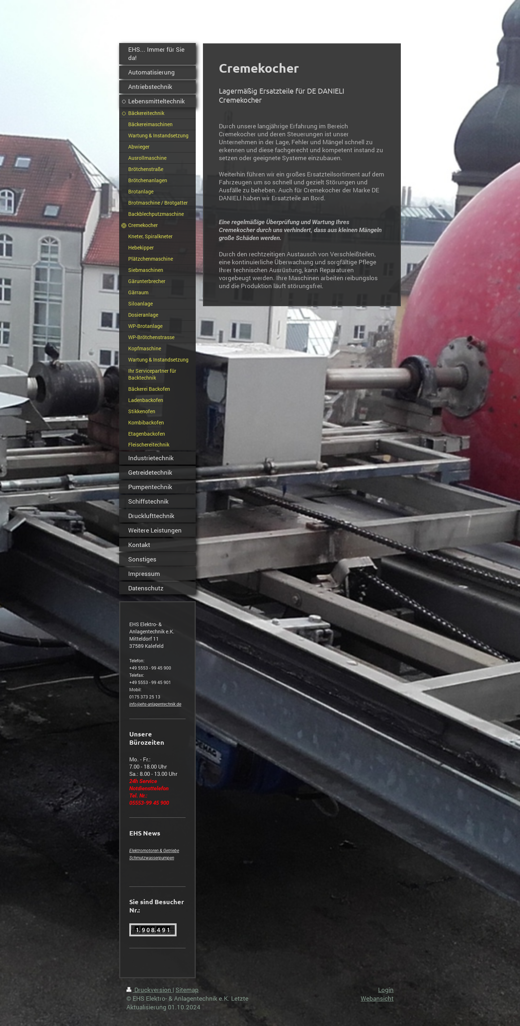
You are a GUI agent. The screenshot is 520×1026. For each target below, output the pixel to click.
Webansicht (377, 998)
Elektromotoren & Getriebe (154, 850)
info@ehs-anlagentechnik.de (155, 704)
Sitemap (187, 990)
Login (386, 990)
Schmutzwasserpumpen (151, 857)
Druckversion (149, 990)
